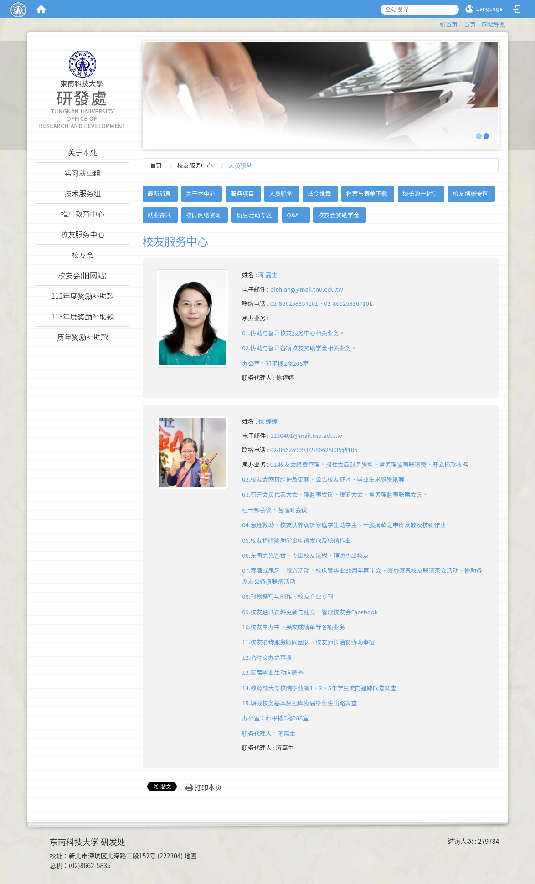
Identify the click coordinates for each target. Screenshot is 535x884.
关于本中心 (201, 193)
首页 (470, 24)
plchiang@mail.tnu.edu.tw (306, 289)
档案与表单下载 (366, 193)
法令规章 (319, 193)
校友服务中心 (195, 165)
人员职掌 (281, 193)
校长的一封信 (420, 193)
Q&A (292, 215)
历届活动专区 (254, 215)
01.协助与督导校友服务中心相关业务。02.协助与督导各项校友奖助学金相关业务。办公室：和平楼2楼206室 (299, 348)
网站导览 (493, 24)
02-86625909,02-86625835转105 (314, 449)
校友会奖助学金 (339, 215)
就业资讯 (159, 215)
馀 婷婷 (268, 421)
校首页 (449, 24)
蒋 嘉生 (268, 274)
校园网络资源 (203, 215)
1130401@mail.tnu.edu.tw (306, 435)
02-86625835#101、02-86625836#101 (321, 303)
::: (435, 23)
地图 (190, 855)
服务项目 (242, 193)
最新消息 (159, 193)
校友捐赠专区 (471, 193)
